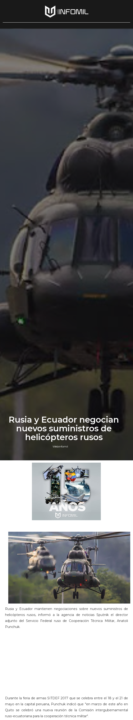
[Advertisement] (66, 664)
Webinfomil (60, 446)
